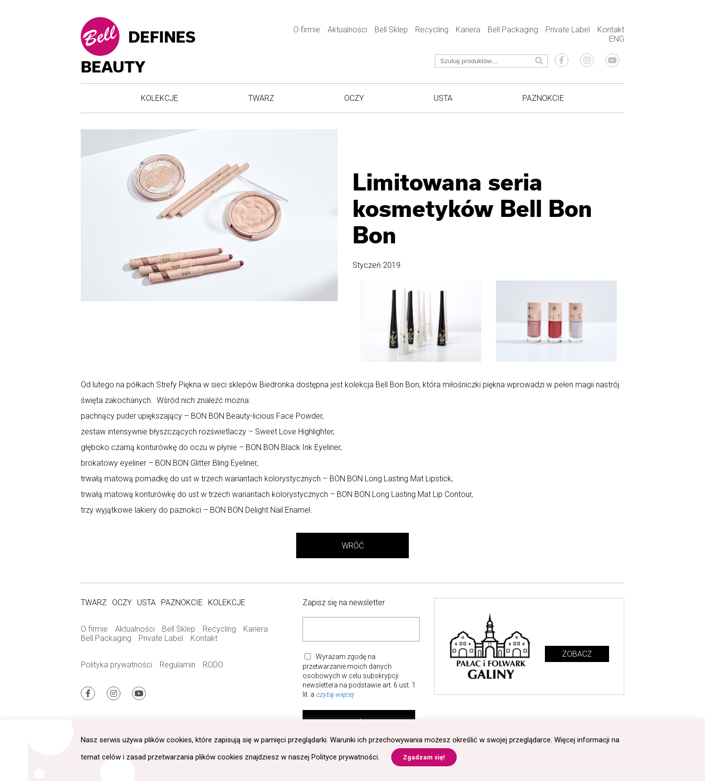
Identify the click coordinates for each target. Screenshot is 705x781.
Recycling (431, 29)
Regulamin (177, 664)
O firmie (306, 29)
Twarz (261, 98)
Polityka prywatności (116, 664)
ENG (616, 39)
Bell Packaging (513, 29)
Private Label (567, 29)
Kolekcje (159, 98)
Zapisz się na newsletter (344, 602)
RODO (213, 664)
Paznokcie (543, 98)
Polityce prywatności (344, 757)
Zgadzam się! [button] (424, 757)
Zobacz (577, 654)
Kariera (468, 29)
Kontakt (610, 29)
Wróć (353, 545)
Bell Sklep (391, 29)
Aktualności (347, 29)
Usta (443, 98)
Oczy (354, 98)
